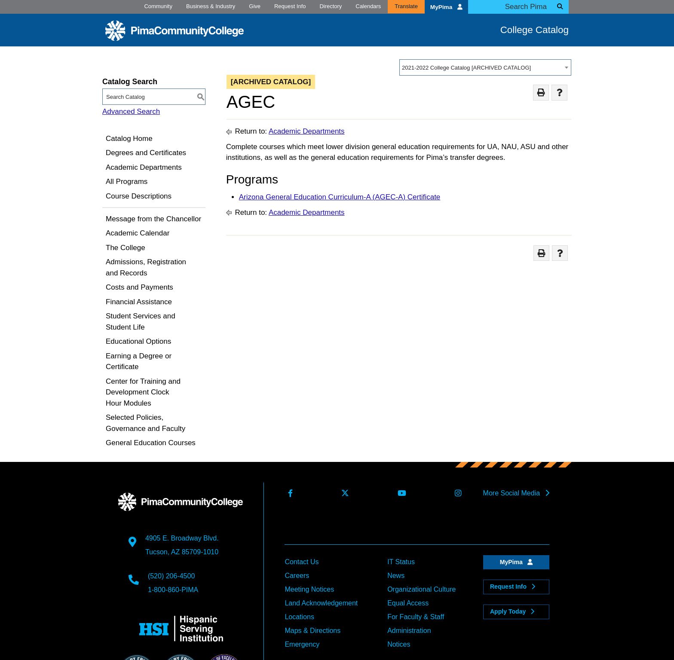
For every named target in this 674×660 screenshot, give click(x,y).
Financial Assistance (139, 302)
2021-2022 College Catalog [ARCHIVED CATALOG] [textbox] (466, 67)
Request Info (290, 6)
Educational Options (138, 341)
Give (254, 6)
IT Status (401, 561)
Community (158, 6)
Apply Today (512, 611)
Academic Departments (144, 167)
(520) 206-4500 (171, 576)
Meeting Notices (309, 589)
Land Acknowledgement (321, 603)
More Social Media (516, 493)
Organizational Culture (421, 589)
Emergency (302, 644)
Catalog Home (129, 138)
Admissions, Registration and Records (146, 267)
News (395, 575)
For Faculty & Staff (415, 616)
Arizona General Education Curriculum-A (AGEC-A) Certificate (340, 197)
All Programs (126, 181)
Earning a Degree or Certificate (139, 361)
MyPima (446, 7)
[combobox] (485, 67)
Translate (406, 6)
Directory (330, 6)
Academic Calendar (137, 233)
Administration (409, 630)
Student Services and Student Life (140, 321)
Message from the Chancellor (153, 219)
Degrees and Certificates (146, 153)
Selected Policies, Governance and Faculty (145, 423)
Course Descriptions (139, 196)
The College (125, 248)
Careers (297, 575)
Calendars (368, 6)
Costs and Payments (139, 287)
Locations (299, 616)
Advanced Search (131, 111)
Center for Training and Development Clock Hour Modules (143, 392)
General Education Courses (151, 443)
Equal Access (408, 603)
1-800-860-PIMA (173, 589)
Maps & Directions (312, 630)
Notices (398, 644)
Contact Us (302, 561)
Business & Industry (210, 6)
